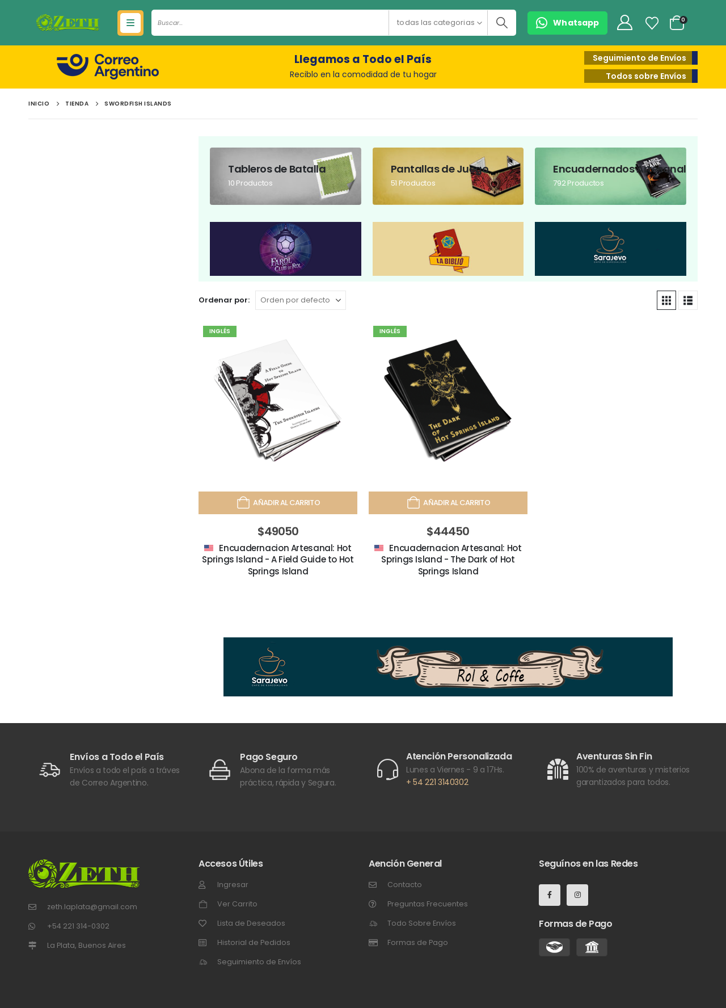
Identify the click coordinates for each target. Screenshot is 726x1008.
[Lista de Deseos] (652, 23)
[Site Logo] (67, 22)
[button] (567, 23)
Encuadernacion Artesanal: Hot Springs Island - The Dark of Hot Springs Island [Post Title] (451, 559)
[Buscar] (502, 22)
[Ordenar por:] (300, 300)
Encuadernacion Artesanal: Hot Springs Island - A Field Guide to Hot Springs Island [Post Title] (277, 559)
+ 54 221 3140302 (437, 782)
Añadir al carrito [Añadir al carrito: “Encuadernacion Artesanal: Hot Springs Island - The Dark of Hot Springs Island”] (448, 502)
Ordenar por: (224, 300)
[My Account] (624, 23)
